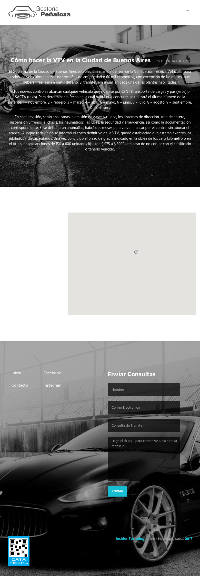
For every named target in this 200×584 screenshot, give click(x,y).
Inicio (16, 373)
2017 (188, 539)
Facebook (52, 373)
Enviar (117, 491)
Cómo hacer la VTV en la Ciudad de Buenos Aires (81, 61)
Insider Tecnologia (131, 539)
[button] (132, 257)
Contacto (20, 385)
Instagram (52, 385)
